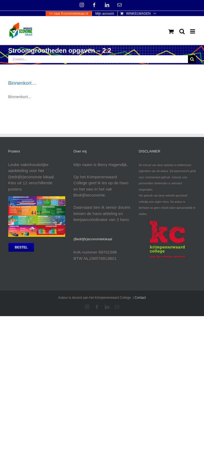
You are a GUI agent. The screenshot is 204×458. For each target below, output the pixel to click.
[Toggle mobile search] (182, 31)
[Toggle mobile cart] (171, 31)
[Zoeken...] (98, 59)
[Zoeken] (192, 59)
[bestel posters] (21, 247)
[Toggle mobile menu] (193, 31)
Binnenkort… (22, 83)
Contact (140, 298)
